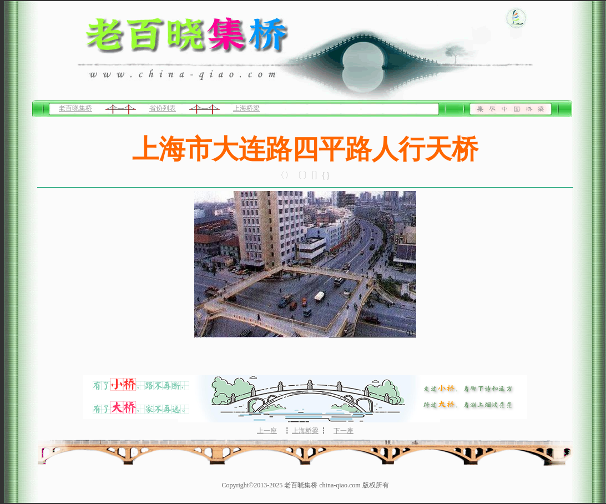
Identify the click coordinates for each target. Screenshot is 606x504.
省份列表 (162, 108)
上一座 (267, 431)
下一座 (344, 431)
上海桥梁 (246, 108)
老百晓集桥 (75, 108)
